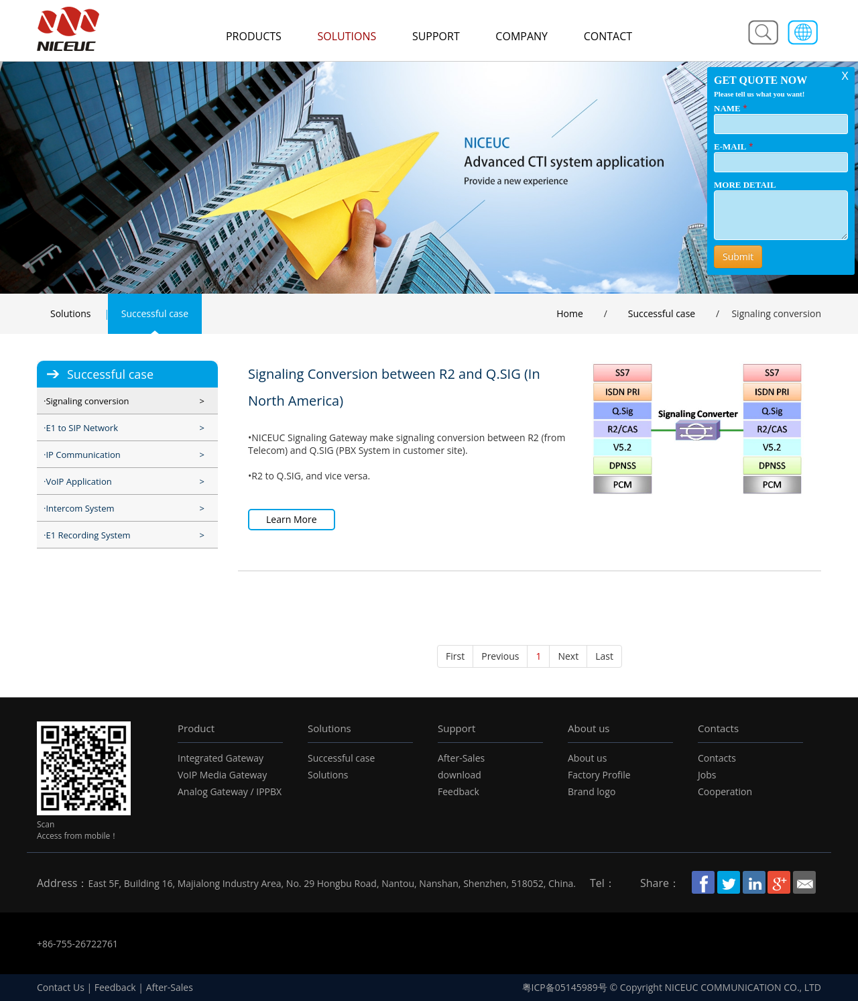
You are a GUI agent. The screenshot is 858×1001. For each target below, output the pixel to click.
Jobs (707, 774)
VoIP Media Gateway (222, 774)
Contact (608, 36)
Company (521, 36)
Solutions (346, 36)
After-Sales (461, 758)
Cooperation (725, 791)
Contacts (718, 728)
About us (588, 728)
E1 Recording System (88, 535)
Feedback (458, 791)
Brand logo (591, 791)
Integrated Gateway (220, 758)
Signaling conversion (87, 401)
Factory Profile (599, 774)
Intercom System (80, 508)
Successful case (154, 313)
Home (569, 313)
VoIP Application (78, 481)
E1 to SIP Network (82, 428)
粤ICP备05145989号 (564, 987)
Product (196, 728)
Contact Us (60, 987)
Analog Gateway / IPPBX (230, 791)
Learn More (291, 519)
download (459, 774)
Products (254, 36)
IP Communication (83, 455)
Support (436, 36)
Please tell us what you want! (759, 94)
